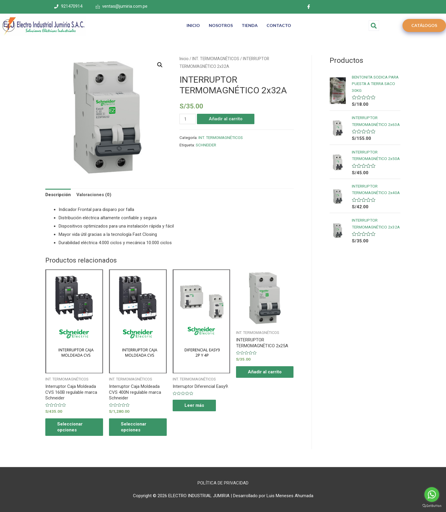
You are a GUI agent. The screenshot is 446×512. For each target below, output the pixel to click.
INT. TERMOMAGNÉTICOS (215, 58)
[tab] (58, 195)
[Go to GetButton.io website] (431, 506)
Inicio (184, 58)
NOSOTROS (221, 25)
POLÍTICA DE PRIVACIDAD (223, 483)
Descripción (58, 194)
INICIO (193, 25)
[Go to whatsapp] (431, 494)
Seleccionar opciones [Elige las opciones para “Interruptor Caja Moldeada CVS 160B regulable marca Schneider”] (70, 427)
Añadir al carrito (226, 118)
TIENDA (250, 25)
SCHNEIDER (206, 145)
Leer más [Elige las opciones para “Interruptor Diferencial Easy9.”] (194, 405)
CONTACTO (279, 25)
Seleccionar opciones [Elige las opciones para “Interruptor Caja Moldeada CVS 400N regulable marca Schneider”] (133, 427)
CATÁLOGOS (424, 25)
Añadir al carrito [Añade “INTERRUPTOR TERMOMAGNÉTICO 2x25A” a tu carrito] (265, 372)
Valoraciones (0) (93, 194)
